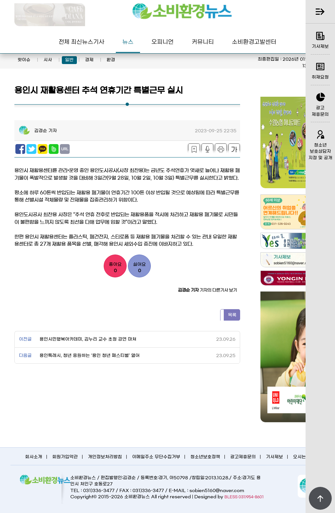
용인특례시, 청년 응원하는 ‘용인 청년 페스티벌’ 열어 (89, 356)
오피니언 (162, 41)
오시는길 (301, 457)
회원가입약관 (65, 457)
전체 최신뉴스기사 (81, 41)
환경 (111, 60)
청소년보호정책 (205, 457)
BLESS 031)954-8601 (244, 497)
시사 (48, 60)
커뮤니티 (203, 41)
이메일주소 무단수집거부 (156, 457)
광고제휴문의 (243, 457)
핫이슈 (24, 60)
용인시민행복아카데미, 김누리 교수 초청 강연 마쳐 (87, 339)
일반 (69, 60)
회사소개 (33, 457)
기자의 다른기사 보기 (207, 290)
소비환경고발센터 (254, 41)
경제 (89, 60)
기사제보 (274, 457)
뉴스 (127, 41)
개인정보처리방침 (105, 457)
